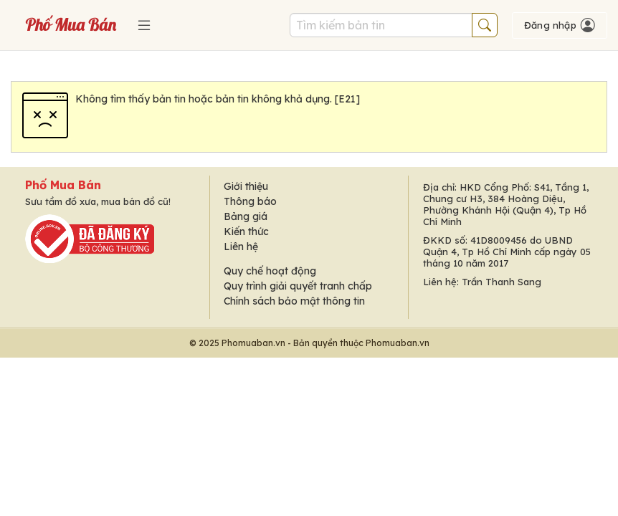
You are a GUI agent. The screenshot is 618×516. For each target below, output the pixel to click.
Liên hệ (241, 246)
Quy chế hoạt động (270, 270)
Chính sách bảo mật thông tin (294, 301)
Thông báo (250, 201)
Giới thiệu (246, 186)
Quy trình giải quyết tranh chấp (298, 286)
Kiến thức (246, 231)
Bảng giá (245, 216)
